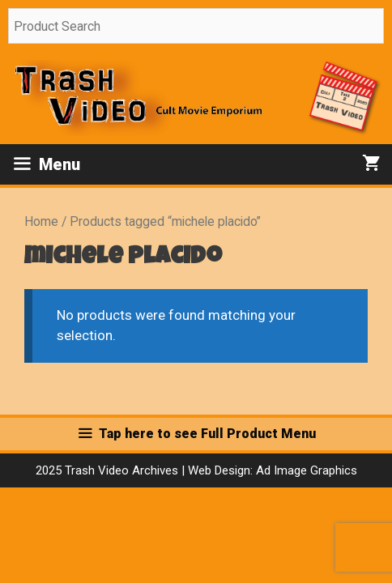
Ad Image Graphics (305, 470)
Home (41, 221)
